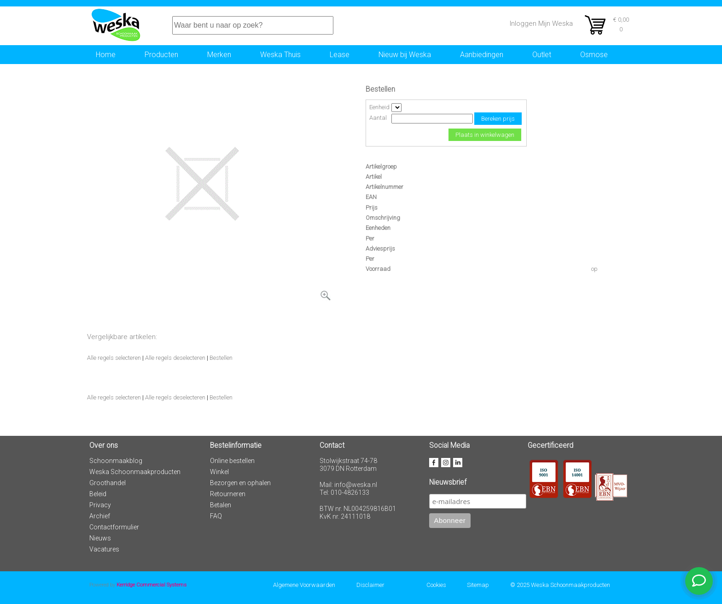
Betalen (220, 505)
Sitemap (478, 584)
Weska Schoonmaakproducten (134, 471)
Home (106, 54)
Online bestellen (232, 460)
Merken (219, 54)
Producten (161, 54)
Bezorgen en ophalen (240, 483)
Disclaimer (370, 584)
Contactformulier (114, 527)
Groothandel (107, 483)
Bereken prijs (498, 118)
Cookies (436, 584)
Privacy (100, 505)
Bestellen (221, 357)
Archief (99, 516)
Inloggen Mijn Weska (541, 23)
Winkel (219, 471)
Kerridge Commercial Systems (151, 584)
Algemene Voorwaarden (304, 584)
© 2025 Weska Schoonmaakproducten (560, 584)
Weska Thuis (280, 54)
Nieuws (100, 538)
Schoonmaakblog (115, 460)
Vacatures (104, 549)
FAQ (216, 516)
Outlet (541, 54)
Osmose (594, 54)
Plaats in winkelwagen (484, 134)
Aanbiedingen (481, 54)
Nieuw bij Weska (404, 54)
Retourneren (227, 494)
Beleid (97, 494)
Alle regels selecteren (114, 357)
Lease (339, 54)
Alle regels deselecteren (175, 357)
